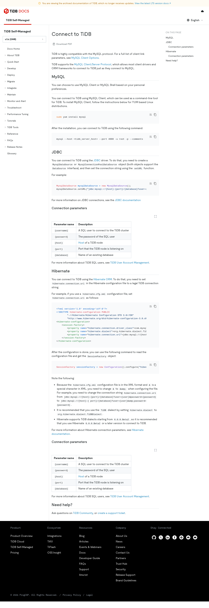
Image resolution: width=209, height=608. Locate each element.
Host (81, 242)
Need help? (172, 60)
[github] (154, 537)
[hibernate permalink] (72, 271)
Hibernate (171, 51)
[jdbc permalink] (65, 152)
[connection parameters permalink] (90, 208)
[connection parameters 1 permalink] (90, 441)
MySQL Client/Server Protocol (92, 64)
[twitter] (160, 537)
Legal (89, 595)
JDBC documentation (128, 200)
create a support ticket (111, 513)
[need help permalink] (75, 505)
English (195, 20)
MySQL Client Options (85, 57)
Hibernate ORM (102, 279)
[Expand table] (155, 216)
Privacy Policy (72, 595)
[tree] (24, 101)
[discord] (188, 537)
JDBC (96, 160)
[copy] (155, 114)
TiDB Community (83, 513)
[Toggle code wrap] (150, 114)
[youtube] (195, 537)
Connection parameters (180, 46)
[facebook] (174, 537)
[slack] (181, 537)
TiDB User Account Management (129, 262)
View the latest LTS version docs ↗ (153, 3)
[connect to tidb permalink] (94, 34)
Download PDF (62, 44)
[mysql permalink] (68, 77)
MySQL (169, 37)
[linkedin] (167, 537)
